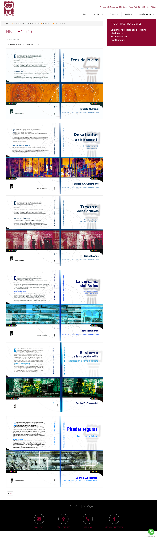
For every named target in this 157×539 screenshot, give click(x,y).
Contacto (128, 14)
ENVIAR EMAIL (39, 527)
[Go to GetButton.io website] (151, 536)
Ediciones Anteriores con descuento (128, 30)
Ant (10, 493)
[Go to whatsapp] (151, 532)
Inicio (85, 14)
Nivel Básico (19, 31)
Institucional (98, 14)
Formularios (114, 14)
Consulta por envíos (146, 14)
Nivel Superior (118, 40)
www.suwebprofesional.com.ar (41, 533)
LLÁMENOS (88, 527)
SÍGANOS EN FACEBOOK (114, 527)
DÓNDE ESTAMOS (63, 527)
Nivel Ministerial (119, 36)
